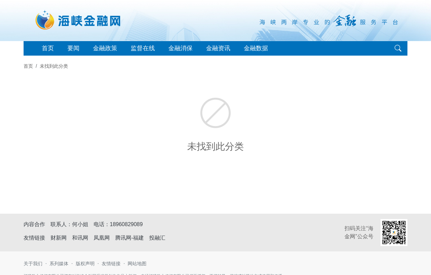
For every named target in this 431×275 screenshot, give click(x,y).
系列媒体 (58, 263)
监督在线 (143, 48)
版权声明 (85, 263)
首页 (48, 48)
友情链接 (111, 263)
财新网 (59, 238)
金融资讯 (218, 48)
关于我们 (33, 263)
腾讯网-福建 (129, 238)
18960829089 (126, 224)
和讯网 (80, 238)
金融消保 (180, 48)
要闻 (73, 48)
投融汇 (157, 238)
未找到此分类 (54, 66)
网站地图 (137, 263)
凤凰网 (102, 238)
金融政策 (105, 48)
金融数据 (256, 48)
